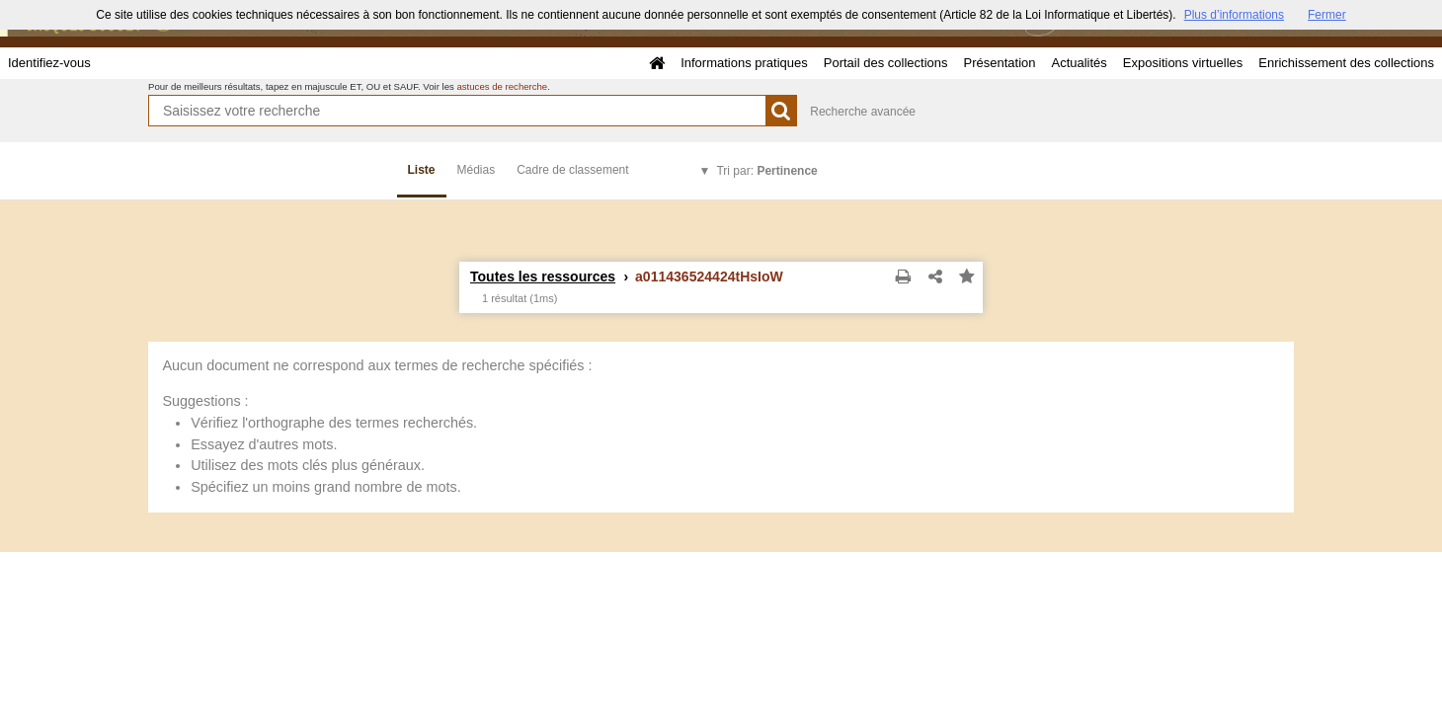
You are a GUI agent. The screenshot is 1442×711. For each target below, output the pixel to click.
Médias (476, 170)
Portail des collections (886, 62)
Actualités (1078, 62)
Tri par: (766, 171)
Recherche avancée (863, 111)
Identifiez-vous (49, 62)
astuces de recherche (501, 86)
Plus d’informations (1234, 15)
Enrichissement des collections (1346, 62)
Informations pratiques (744, 62)
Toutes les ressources (542, 276)
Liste (422, 170)
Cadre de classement (572, 170)
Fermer (1327, 15)
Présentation (999, 62)
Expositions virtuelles (1182, 62)
